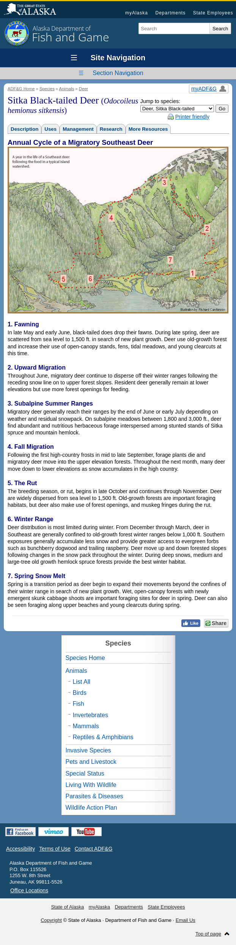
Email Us (185, 920)
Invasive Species (88, 750)
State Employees (213, 13)
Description (24, 129)
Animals (66, 88)
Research (111, 129)
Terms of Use (54, 849)
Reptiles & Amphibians (103, 737)
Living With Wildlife (91, 785)
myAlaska (136, 13)
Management (78, 129)
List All (81, 682)
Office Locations (29, 890)
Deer (83, 88)
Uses (50, 129)
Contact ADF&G (94, 849)
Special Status (85, 773)
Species (47, 88)
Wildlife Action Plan (91, 807)
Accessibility (20, 849)
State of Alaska (34, 10)
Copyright (51, 920)
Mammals (86, 726)
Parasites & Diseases (94, 796)
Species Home (85, 658)
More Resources (148, 129)
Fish (78, 704)
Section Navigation (118, 73)
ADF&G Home (21, 88)
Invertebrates (90, 715)
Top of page (208, 934)
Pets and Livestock (91, 762)
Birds (80, 693)
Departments (170, 13)
